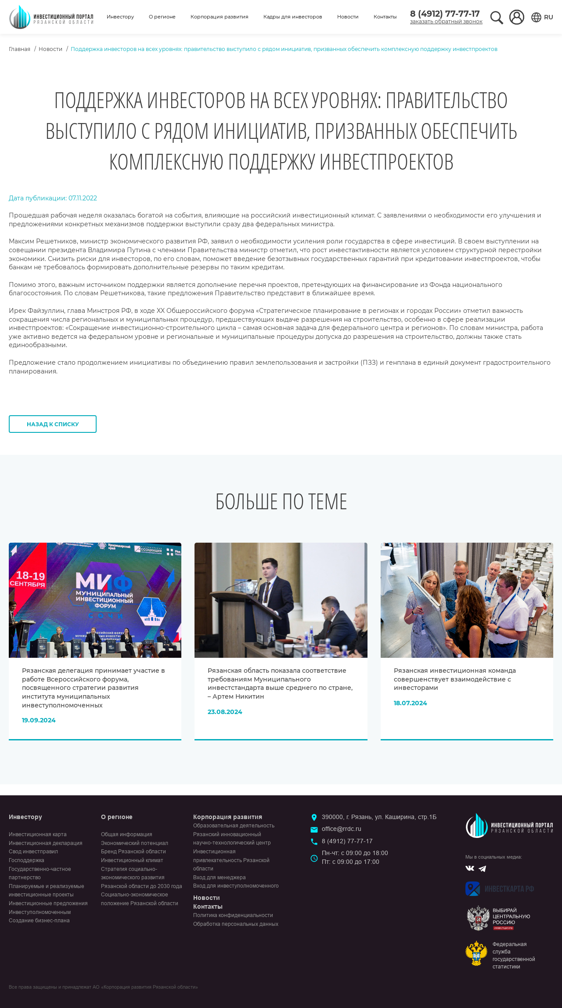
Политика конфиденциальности (233, 915)
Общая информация (126, 834)
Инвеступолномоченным (40, 912)
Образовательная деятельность (233, 826)
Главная (19, 49)
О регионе (162, 17)
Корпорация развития (220, 17)
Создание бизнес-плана (39, 920)
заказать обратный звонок (446, 21)
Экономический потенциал (134, 843)
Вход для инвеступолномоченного (236, 886)
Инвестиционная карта (38, 834)
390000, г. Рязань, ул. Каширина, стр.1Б (379, 816)
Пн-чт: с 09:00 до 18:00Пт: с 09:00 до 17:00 (355, 857)
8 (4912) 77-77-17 (445, 14)
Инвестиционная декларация (46, 843)
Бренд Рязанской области (133, 851)
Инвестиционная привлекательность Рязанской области (231, 860)
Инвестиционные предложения (48, 903)
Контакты (385, 17)
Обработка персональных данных (235, 924)
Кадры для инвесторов (292, 17)
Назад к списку (53, 424)
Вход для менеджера (219, 877)
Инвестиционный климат (132, 860)
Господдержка (26, 860)
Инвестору (120, 17)
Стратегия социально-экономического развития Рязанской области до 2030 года (141, 877)
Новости (348, 17)
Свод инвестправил (33, 851)
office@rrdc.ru (341, 828)
